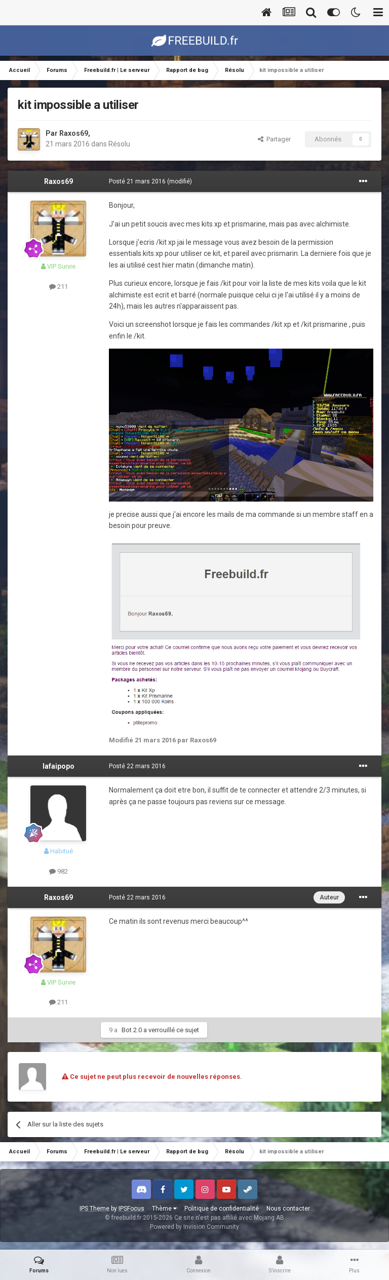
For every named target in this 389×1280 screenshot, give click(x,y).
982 (58, 871)
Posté (137, 181)
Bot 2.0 (132, 1030)
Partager (274, 139)
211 (58, 286)
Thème (164, 1208)
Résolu (119, 144)
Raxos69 (73, 133)
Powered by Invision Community (194, 1226)
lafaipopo (58, 766)
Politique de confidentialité (221, 1208)
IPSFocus (131, 1208)
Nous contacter (288, 1208)
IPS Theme (94, 1208)
